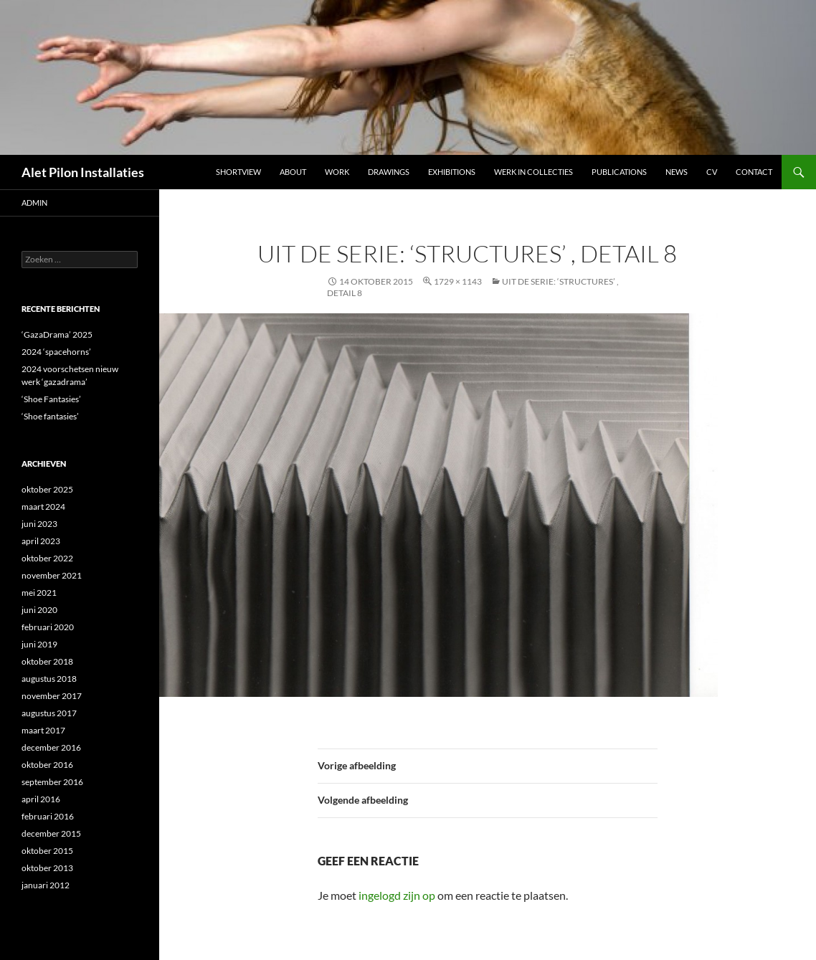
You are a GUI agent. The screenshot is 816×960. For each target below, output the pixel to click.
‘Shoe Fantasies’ (51, 399)
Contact (754, 171)
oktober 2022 (47, 558)
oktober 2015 (47, 850)
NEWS (676, 171)
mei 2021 (39, 592)
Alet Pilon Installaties (83, 172)
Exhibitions (451, 171)
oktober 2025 (47, 489)
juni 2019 (39, 644)
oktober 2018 (47, 661)
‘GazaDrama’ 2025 (57, 334)
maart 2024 (43, 506)
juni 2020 (39, 609)
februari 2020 (48, 627)
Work (337, 171)
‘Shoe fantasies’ (50, 416)
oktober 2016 (47, 764)
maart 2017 (43, 730)
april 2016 (41, 799)
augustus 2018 (49, 678)
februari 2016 (48, 816)
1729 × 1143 (458, 281)
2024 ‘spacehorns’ (56, 351)
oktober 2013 (47, 867)
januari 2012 (46, 885)
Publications (619, 171)
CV (711, 171)
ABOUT (293, 171)
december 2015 (51, 833)
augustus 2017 (49, 713)
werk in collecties (533, 171)
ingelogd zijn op (397, 895)
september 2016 (52, 781)
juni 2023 (39, 523)
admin (34, 202)
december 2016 (51, 747)
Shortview (238, 171)
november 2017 (52, 695)
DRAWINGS (388, 171)
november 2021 (52, 575)
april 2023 (41, 541)
